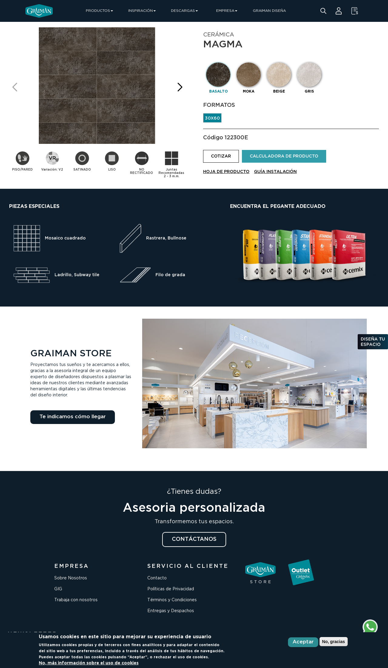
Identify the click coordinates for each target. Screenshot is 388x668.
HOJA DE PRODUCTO (226, 172)
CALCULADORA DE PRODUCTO (284, 156)
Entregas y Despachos (170, 611)
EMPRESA (226, 10)
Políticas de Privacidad (170, 589)
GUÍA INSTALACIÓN (275, 172)
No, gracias (333, 641)
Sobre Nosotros (70, 578)
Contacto (157, 578)
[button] (179, 87)
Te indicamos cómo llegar (72, 417)
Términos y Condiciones (172, 600)
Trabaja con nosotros (76, 600)
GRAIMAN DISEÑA (269, 10)
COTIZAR (221, 156)
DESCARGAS (184, 10)
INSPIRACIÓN (142, 10)
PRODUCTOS (99, 10)
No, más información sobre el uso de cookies (89, 663)
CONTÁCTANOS (194, 539)
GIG (58, 589)
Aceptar (303, 642)
